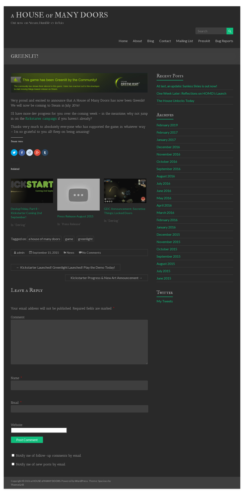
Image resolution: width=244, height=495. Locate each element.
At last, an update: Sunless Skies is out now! (187, 86)
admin (21, 252)
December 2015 (168, 234)
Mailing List (184, 41)
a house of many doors (44, 239)
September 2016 (169, 169)
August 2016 (166, 176)
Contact (165, 41)
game (69, 239)
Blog (150, 41)
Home (123, 41)
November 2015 (168, 242)
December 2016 (168, 147)
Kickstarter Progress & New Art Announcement (106, 278)
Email (16, 403)
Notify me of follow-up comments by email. (49, 455)
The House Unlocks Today (175, 101)
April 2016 (164, 205)
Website (16, 425)
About (137, 41)
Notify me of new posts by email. (41, 464)
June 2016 (164, 191)
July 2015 (163, 271)
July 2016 (163, 183)
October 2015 (167, 249)
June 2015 (164, 278)
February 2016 (167, 220)
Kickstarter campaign (41, 118)
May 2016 (164, 198)
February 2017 (167, 132)
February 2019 (167, 125)
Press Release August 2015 (75, 216)
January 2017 (166, 140)
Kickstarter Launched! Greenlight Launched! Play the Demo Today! (65, 267)
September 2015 (169, 256)
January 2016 (166, 227)
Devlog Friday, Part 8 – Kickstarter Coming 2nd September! (26, 213)
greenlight (85, 239)
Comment (18, 317)
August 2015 (166, 264)
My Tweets (165, 301)
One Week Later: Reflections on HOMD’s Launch (191, 93)
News (70, 252)
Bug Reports (224, 41)
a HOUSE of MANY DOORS (59, 15)
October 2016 (167, 161)
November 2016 (168, 154)
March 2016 (165, 212)
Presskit (204, 41)
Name (16, 378)
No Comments (91, 252)
